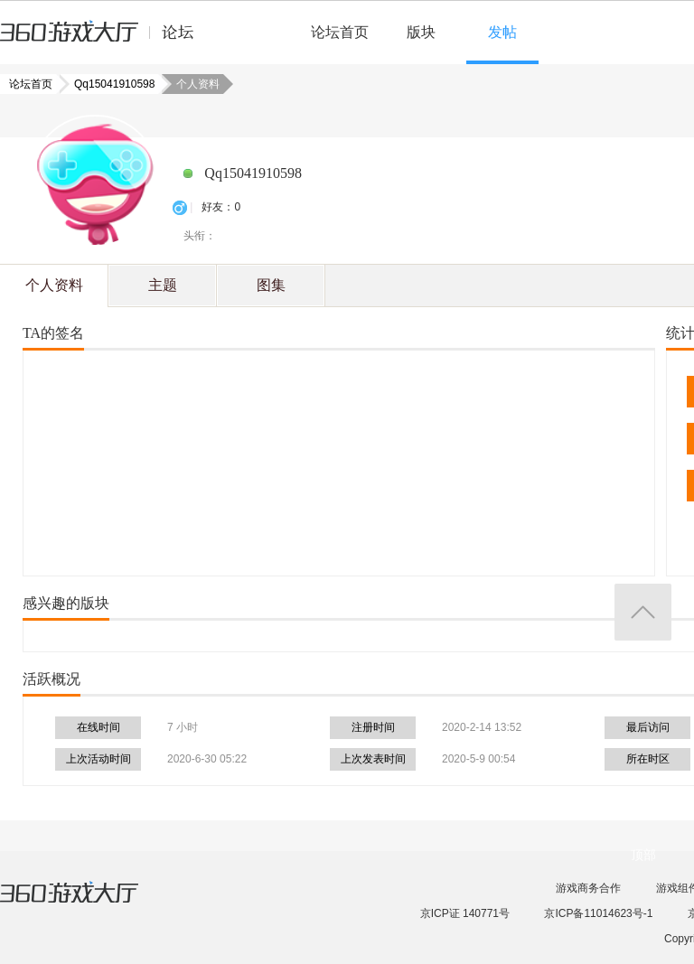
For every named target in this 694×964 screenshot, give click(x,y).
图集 (271, 285)
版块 (421, 32)
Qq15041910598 (109, 84)
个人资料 (54, 285)
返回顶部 (642, 612)
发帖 (502, 32)
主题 (162, 285)
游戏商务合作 (588, 888)
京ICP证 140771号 (465, 913)
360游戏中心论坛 (104, 40)
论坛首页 (340, 32)
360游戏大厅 (87, 903)
